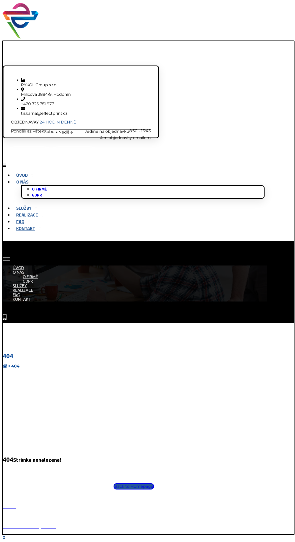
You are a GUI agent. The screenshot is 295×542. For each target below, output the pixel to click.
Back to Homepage (133, 486)
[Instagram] (74, 151)
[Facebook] (29, 151)
